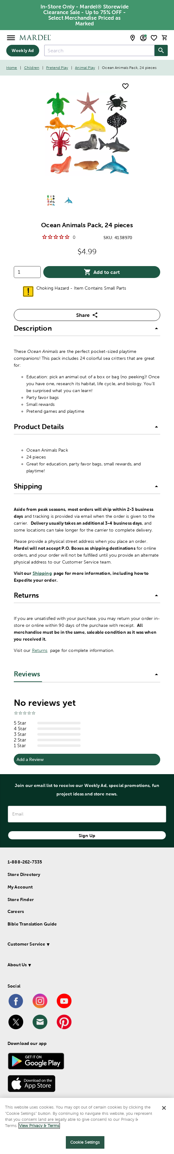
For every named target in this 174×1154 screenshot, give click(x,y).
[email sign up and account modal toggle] (143, 38)
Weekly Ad (23, 50)
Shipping (42, 573)
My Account (20, 886)
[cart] (164, 38)
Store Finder (21, 899)
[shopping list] (154, 38)
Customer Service (26, 944)
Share (87, 315)
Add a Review (30, 759)
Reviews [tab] (27, 674)
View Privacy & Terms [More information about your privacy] (39, 1125)
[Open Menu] (11, 37)
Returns (40, 650)
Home (11, 68)
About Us (17, 964)
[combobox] (99, 50)
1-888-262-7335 (25, 861)
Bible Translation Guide (32, 923)
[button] (87, 328)
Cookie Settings (85, 1142)
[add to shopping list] (125, 86)
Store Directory (24, 874)
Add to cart (102, 272)
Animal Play (85, 68)
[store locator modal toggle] (132, 38)
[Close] (164, 1108)
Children (31, 68)
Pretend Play (57, 68)
